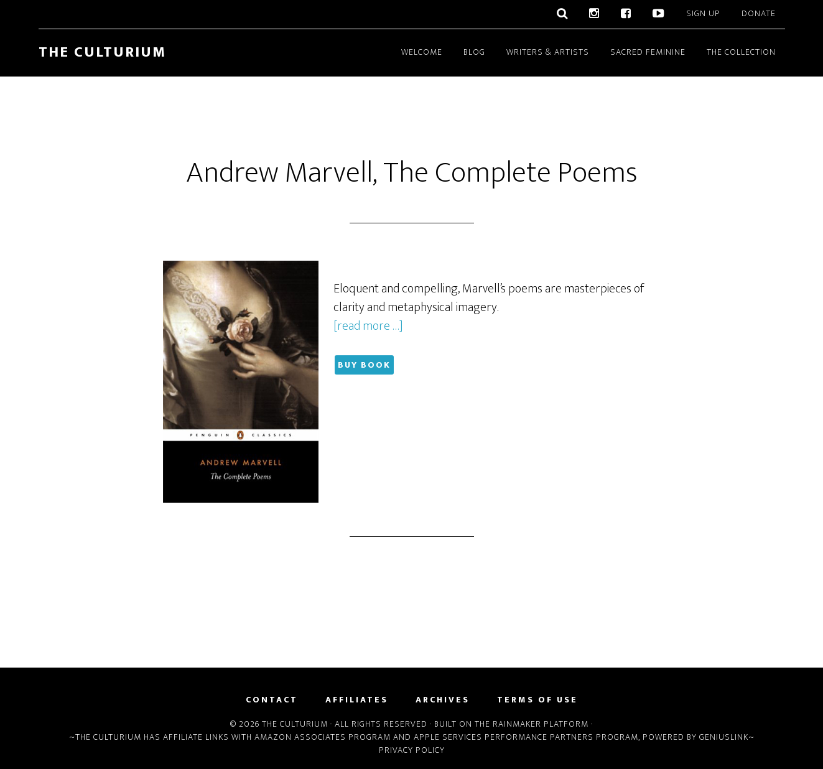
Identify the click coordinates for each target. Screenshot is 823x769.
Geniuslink (723, 737)
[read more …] (368, 326)
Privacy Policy (412, 750)
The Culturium (102, 52)
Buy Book (364, 365)
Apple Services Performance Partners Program (526, 737)
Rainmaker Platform (540, 724)
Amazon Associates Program (322, 737)
